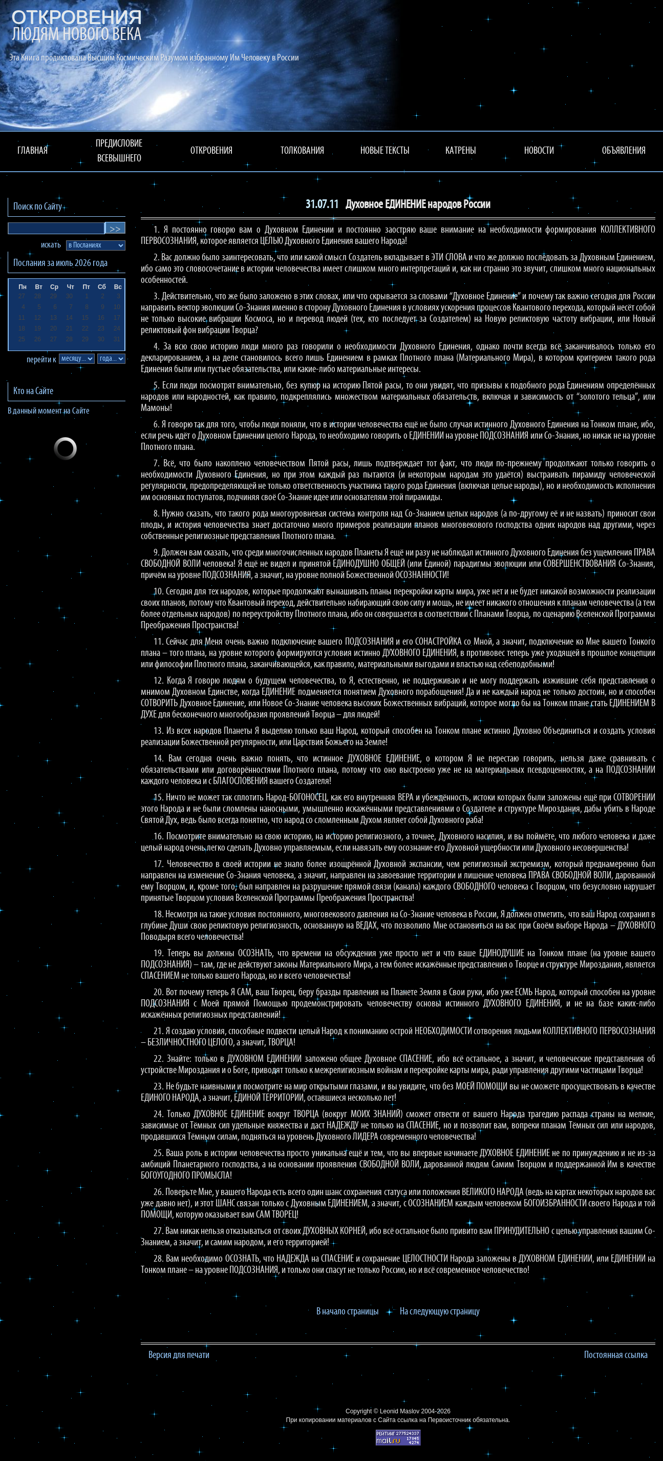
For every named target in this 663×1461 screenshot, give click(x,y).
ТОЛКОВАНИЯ (302, 151)
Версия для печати (178, 1355)
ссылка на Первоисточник (434, 1420)
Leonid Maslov (399, 1411)
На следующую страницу (440, 1312)
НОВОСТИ (539, 151)
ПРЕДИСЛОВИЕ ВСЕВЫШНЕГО (119, 151)
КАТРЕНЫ (460, 151)
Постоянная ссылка (616, 1355)
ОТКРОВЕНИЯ (211, 151)
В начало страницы (347, 1312)
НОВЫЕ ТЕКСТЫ (385, 151)
